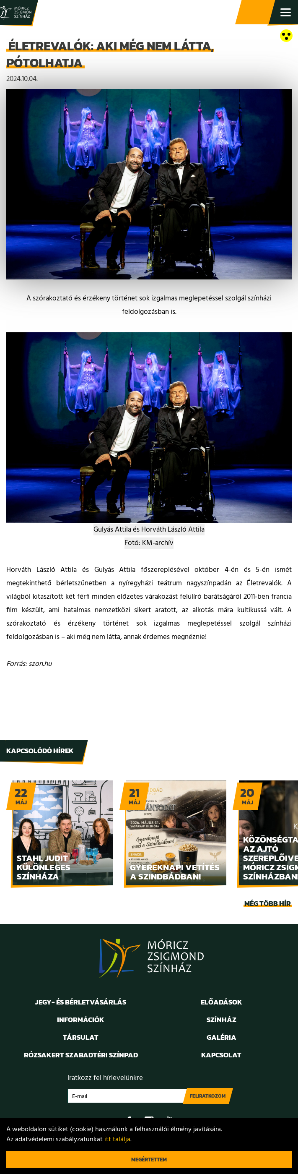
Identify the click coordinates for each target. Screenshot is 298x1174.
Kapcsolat (221, 1054)
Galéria (221, 1037)
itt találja (117, 1139)
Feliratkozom (207, 1096)
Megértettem (149, 1160)
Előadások (221, 1002)
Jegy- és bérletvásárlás (256, 12)
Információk (80, 1019)
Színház (221, 1019)
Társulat (80, 1037)
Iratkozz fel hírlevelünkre (105, 1078)
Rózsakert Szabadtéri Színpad (81, 1054)
